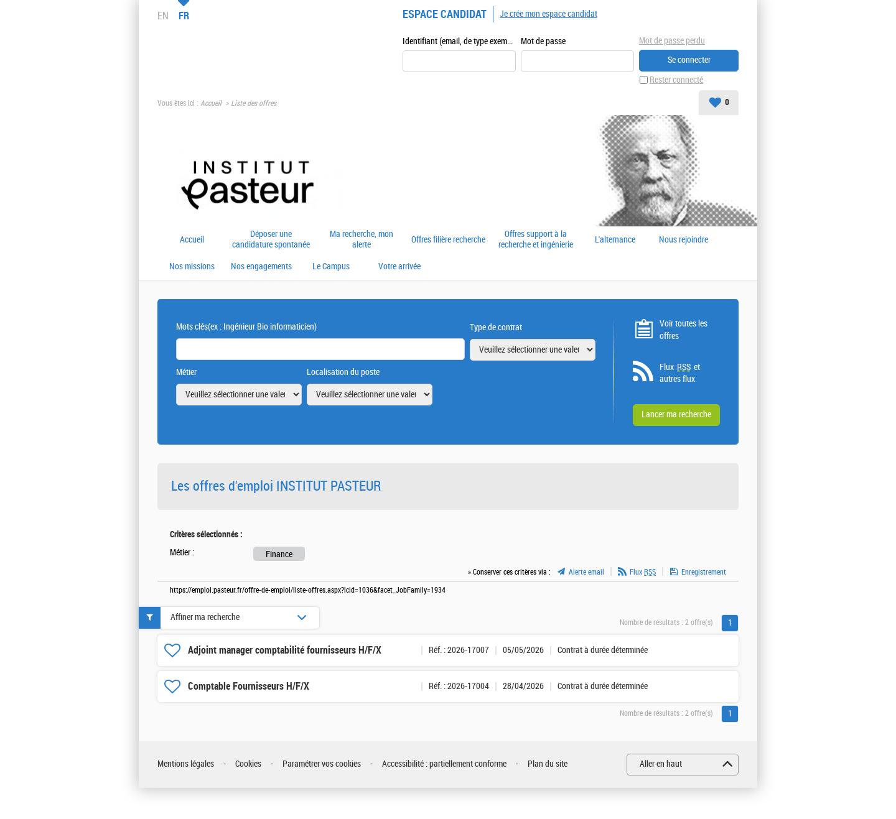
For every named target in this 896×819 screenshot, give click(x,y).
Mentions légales (185, 764)
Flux (643, 572)
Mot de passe (543, 41)
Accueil (211, 103)
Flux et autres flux (680, 373)
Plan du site (547, 764)
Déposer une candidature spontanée (271, 239)
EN (163, 15)
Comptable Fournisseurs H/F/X (248, 686)
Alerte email (586, 572)
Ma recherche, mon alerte (361, 239)
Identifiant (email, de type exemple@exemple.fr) (459, 41)
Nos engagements (261, 267)
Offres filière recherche (448, 240)
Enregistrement (703, 572)
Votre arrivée (399, 267)
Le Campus (331, 267)
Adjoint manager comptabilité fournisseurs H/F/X (284, 650)
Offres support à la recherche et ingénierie (535, 239)
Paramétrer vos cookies (321, 764)
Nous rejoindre (683, 240)
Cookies (248, 764)
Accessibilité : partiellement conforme (444, 764)
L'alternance (615, 240)
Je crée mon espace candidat (548, 14)
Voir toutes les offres (683, 329)
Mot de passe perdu (672, 40)
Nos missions (192, 267)
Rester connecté (676, 80)
